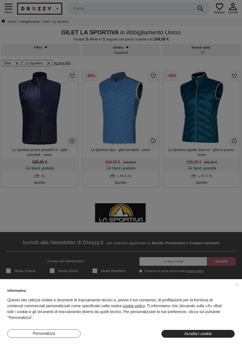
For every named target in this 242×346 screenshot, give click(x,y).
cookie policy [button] (134, 306)
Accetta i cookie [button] (198, 334)
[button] (237, 284)
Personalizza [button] (44, 333)
